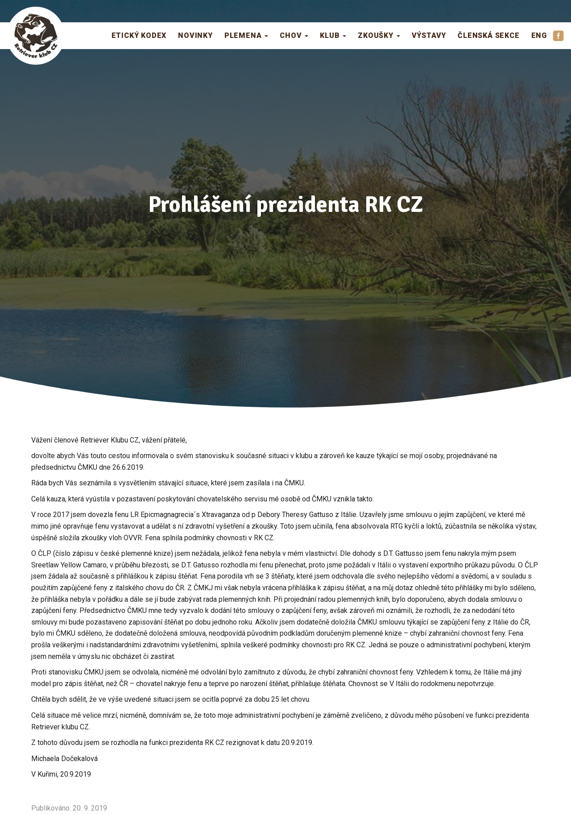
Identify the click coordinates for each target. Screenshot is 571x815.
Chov (294, 35)
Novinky (195, 35)
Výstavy (429, 35)
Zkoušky (379, 35)
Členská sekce (488, 35)
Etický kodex (139, 35)
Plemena (246, 35)
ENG (539, 35)
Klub (333, 35)
